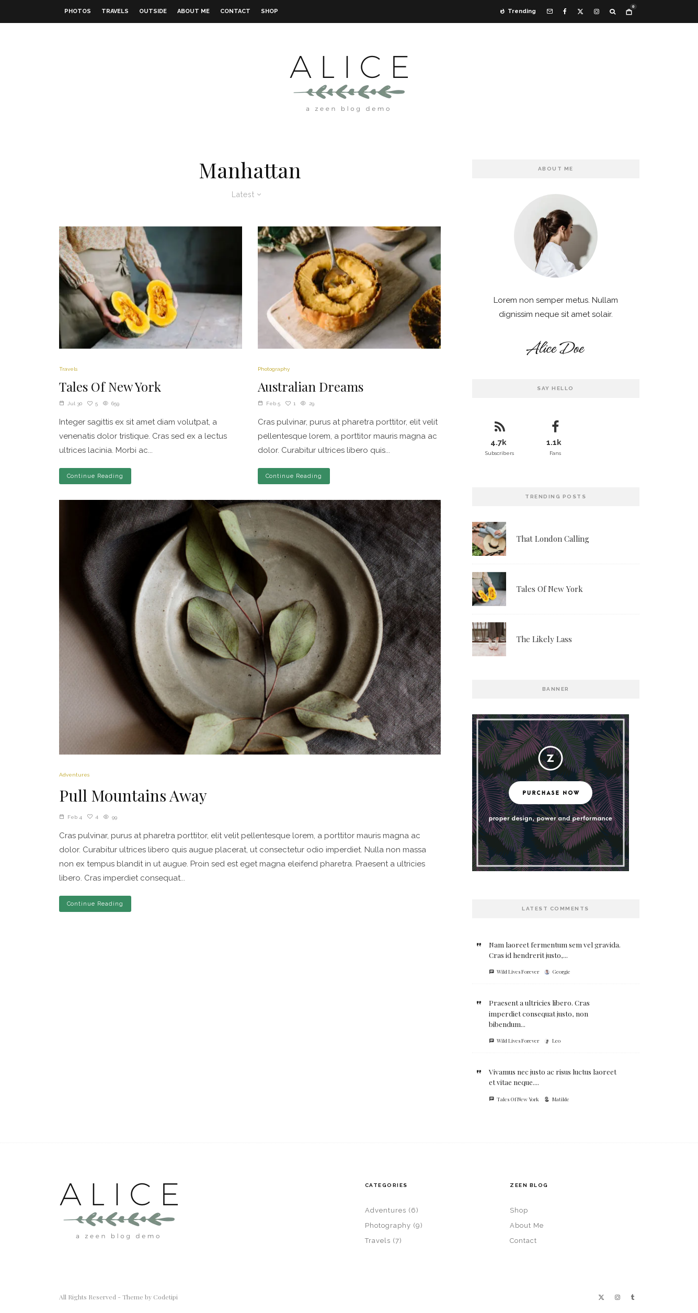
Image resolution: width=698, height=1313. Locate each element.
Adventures (74, 775)
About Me (193, 11)
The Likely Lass (544, 640)
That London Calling (553, 538)
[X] (580, 11)
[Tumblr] (632, 1297)
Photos (77, 11)
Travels (115, 11)
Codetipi (165, 1297)
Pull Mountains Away (133, 795)
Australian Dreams (310, 386)
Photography (274, 369)
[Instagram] (596, 11)
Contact (235, 11)
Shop (269, 11)
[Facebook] (565, 11)
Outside (153, 11)
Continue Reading (95, 476)
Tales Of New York (110, 386)
